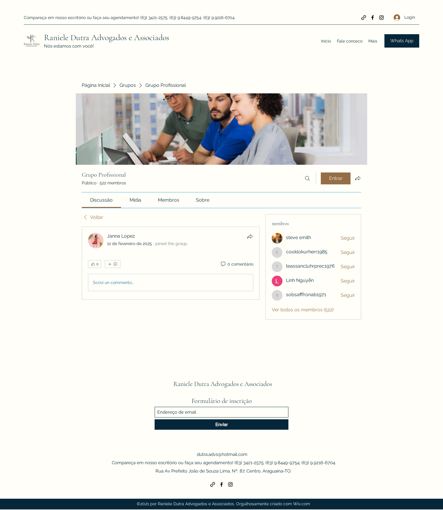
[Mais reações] (112, 264)
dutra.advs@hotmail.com (222, 454)
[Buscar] (307, 178)
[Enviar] (221, 424)
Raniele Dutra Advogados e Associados (106, 37)
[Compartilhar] (249, 236)
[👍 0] (94, 264)
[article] (171, 263)
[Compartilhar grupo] (357, 178)
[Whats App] (401, 41)
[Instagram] (381, 18)
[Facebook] (373, 18)
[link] (101, 200)
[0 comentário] (236, 264)
